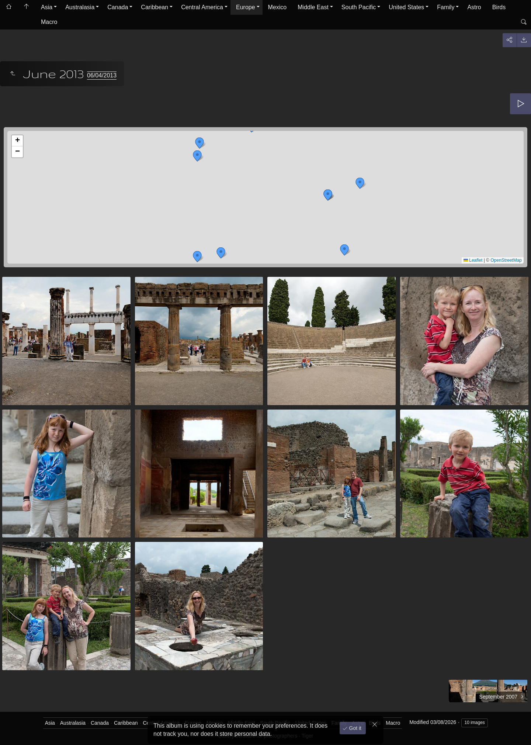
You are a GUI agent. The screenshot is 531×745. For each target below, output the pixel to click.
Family (445, 7)
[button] (197, 256)
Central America (202, 7)
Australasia (79, 7)
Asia (46, 7)
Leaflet (473, 260)
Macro (49, 22)
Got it (354, 726)
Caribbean (154, 7)
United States (406, 7)
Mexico (277, 7)
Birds (499, 7)
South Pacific (358, 7)
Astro (474, 7)
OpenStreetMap (506, 260)
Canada (117, 7)
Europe (245, 7)
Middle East (313, 7)
